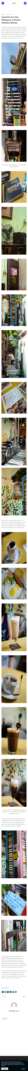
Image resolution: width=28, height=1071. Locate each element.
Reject (23, 1069)
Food (2, 14)
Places (7, 987)
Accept (5, 1069)
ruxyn (17, 1011)
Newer (4, 996)
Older (24, 996)
